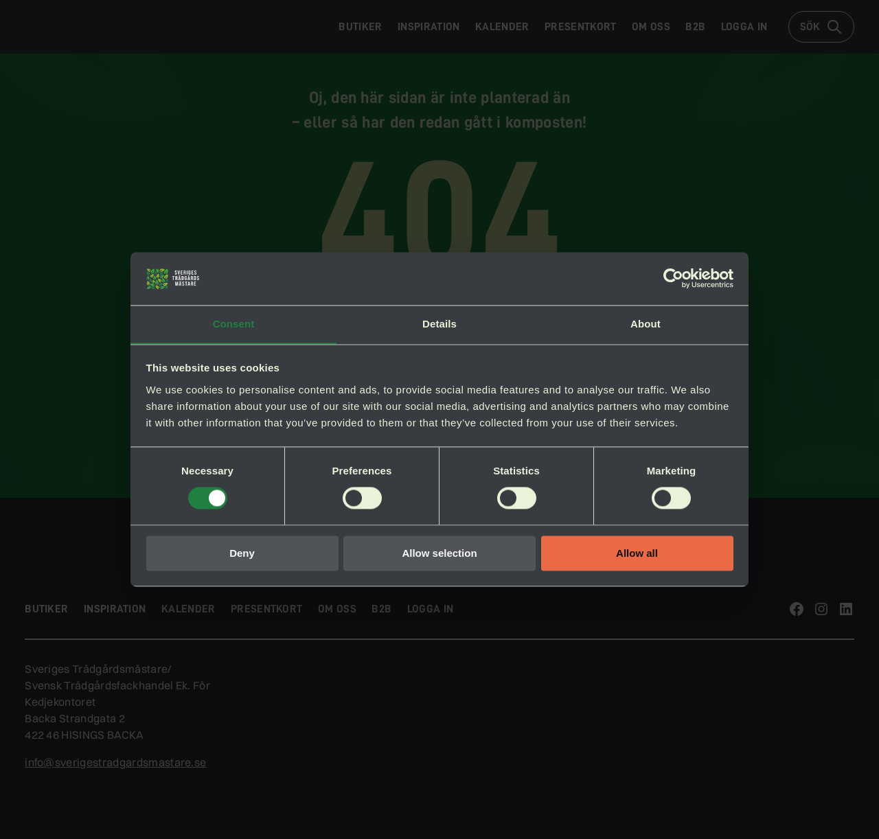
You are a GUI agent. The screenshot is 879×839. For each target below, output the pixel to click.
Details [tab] (439, 324)
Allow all (637, 554)
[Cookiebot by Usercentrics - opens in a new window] (673, 278)
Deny (242, 554)
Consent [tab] (234, 324)
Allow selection (439, 554)
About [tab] (645, 324)
